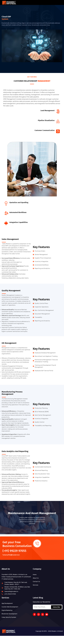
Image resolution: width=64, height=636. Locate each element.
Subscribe (56, 607)
